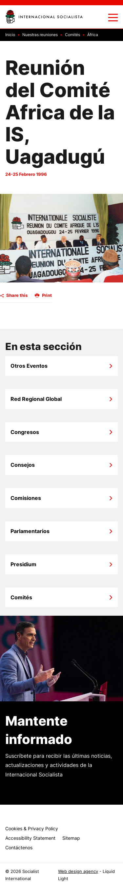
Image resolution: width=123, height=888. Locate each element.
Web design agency (78, 871)
